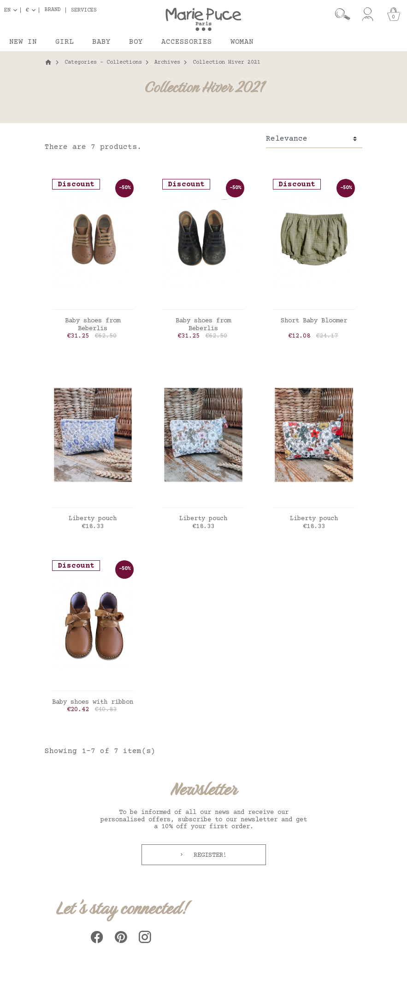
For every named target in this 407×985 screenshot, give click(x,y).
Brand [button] (53, 10)
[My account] (367, 14)
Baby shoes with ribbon (92, 702)
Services (84, 10)
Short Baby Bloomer (314, 321)
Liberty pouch (93, 518)
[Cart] (393, 14)
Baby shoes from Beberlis (92, 324)
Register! (208, 855)
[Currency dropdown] (32, 10)
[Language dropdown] (12, 10)
